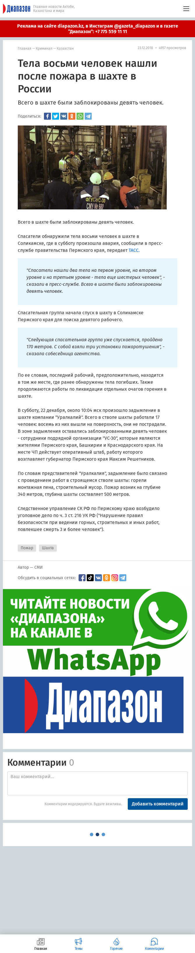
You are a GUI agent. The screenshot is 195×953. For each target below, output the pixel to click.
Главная (24, 48)
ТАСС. (134, 250)
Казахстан (65, 48)
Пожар (27, 547)
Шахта (48, 547)
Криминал (44, 48)
